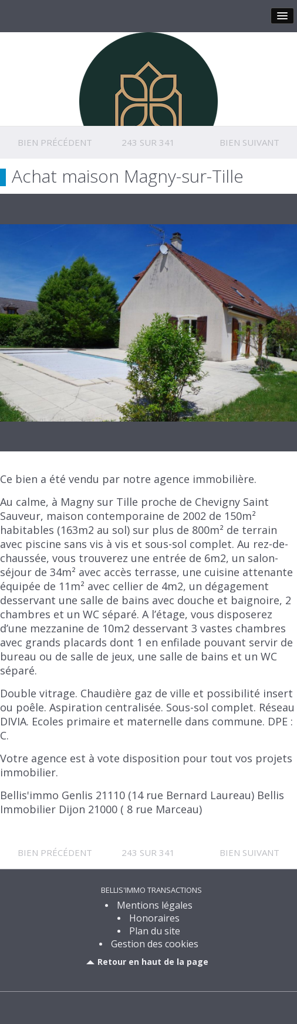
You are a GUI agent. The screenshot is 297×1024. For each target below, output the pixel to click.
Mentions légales (155, 905)
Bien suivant (249, 142)
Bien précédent (55, 142)
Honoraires (154, 918)
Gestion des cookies (154, 943)
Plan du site (154, 930)
